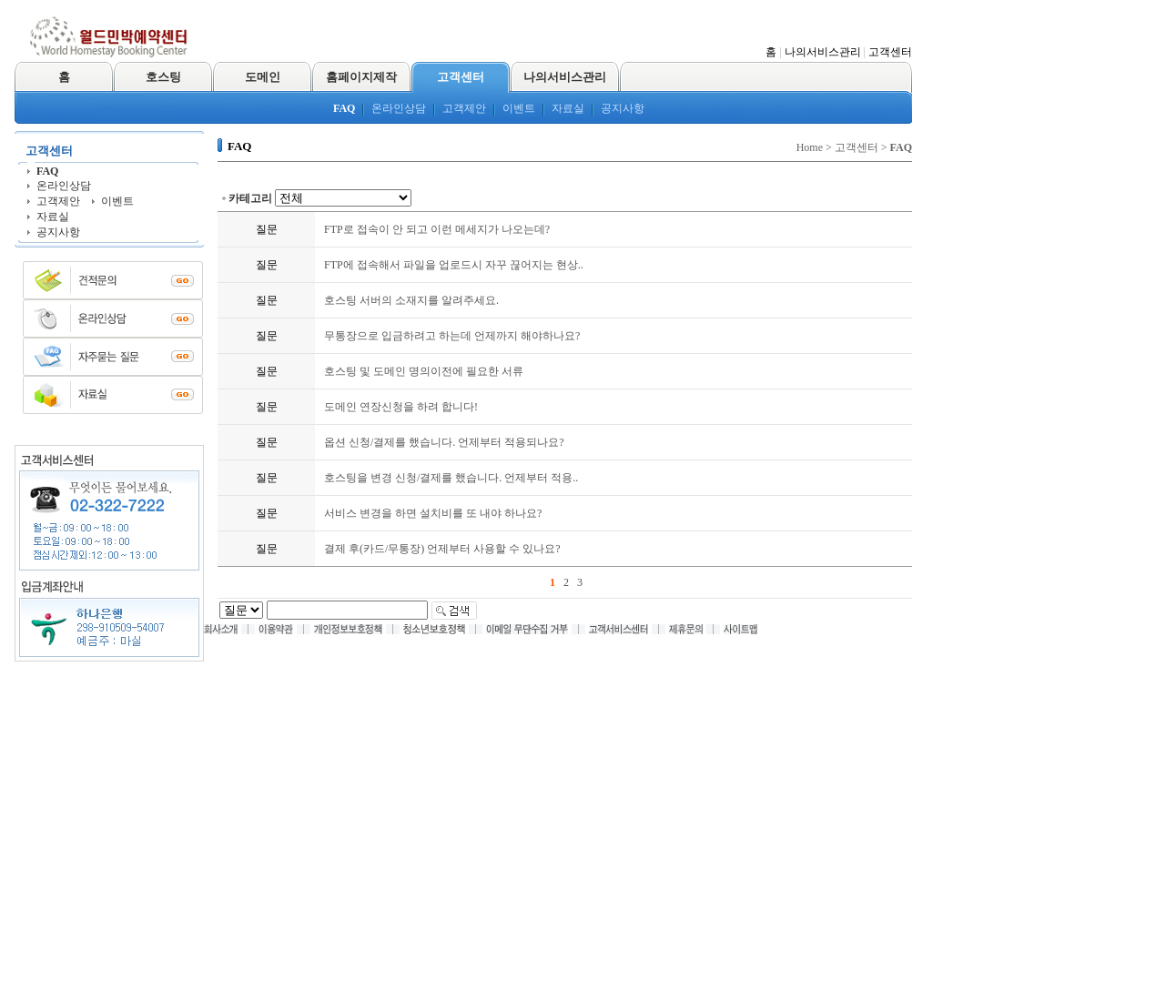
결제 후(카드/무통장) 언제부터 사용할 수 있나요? (442, 548)
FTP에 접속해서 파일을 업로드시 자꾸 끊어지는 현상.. (453, 264)
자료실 (568, 108)
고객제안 (464, 108)
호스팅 (163, 77)
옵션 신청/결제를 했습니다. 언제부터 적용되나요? (444, 442)
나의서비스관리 (823, 51)
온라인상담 (398, 108)
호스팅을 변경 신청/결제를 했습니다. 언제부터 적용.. (451, 477)
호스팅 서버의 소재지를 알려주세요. (411, 300)
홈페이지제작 (361, 77)
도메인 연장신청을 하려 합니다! (401, 406)
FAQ (344, 108)
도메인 (262, 77)
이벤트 (518, 108)
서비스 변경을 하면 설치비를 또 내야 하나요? (433, 513)
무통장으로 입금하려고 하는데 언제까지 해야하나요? (452, 335)
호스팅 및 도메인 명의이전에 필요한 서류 (423, 371)
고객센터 (890, 51)
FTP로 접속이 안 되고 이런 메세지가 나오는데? (437, 229)
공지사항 (622, 108)
